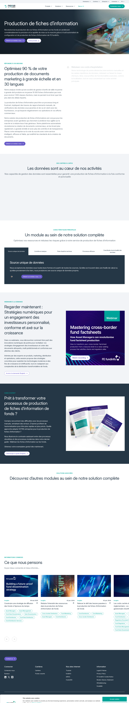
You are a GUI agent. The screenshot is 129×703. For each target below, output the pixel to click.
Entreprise (106, 1)
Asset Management (25, 611)
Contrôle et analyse (40, 251)
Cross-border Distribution (50, 613)
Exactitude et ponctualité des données (113, 251)
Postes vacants (40, 673)
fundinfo (68, 673)
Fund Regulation (120, 623)
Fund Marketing (66, 613)
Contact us (10, 659)
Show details (27, 699)
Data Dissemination (31, 614)
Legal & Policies (101, 670)
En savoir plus (15, 504)
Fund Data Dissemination (13, 614)
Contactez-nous (116, 6)
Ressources (70, 6)
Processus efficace (89, 251)
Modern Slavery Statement (105, 680)
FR (123, 1)
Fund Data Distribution (26, 617)
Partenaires (87, 1)
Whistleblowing (101, 683)
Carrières (96, 1)
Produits (48, 6)
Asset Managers (11, 611)
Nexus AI (81, 6)
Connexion (115, 1)
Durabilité (99, 686)
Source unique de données (16, 251)
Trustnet (68, 670)
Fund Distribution (11, 617)
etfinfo (68, 677)
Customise (114, 696)
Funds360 (69, 680)
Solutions (59, 6)
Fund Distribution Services (14, 620)
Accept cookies (114, 691)
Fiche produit (33, 41)
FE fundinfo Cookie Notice (105, 677)
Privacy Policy (37, 695)
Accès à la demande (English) (17, 373)
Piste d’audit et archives (64, 251)
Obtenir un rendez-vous (15, 40)
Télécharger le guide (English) (17, 453)
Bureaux (7, 673)
